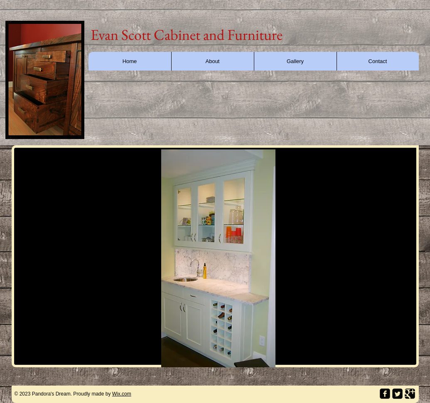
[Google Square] (410, 393)
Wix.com (121, 394)
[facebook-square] (385, 393)
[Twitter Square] (397, 393)
